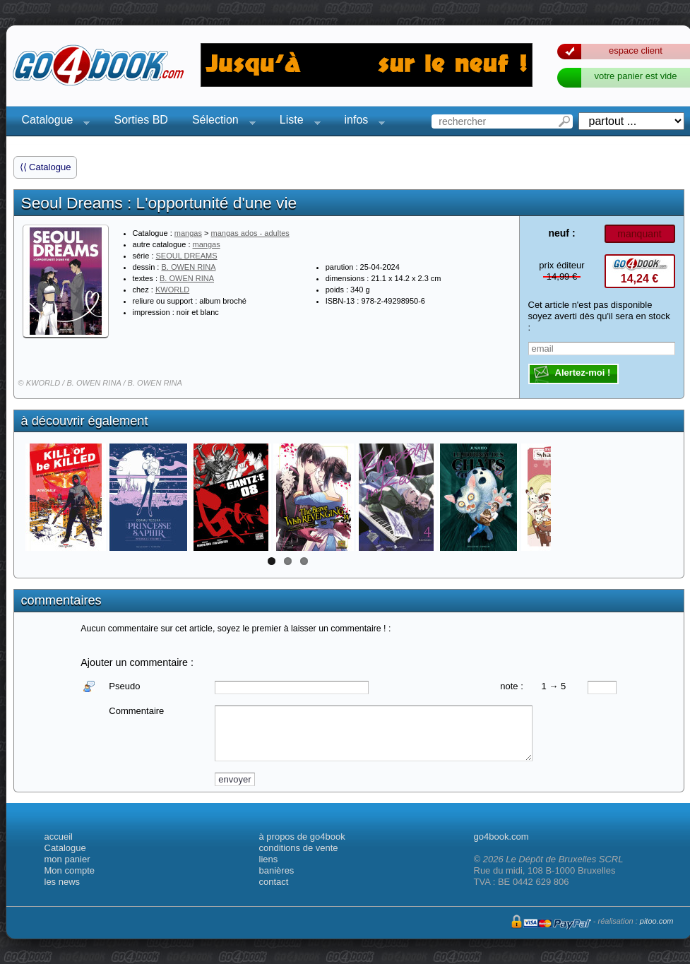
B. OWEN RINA (188, 267)
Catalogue (51, 122)
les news (62, 881)
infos (361, 122)
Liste (296, 122)
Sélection (220, 122)
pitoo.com (657, 921)
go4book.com (501, 836)
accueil (58, 836)
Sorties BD (140, 120)
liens (268, 859)
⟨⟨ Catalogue (45, 167)
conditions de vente (298, 848)
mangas (188, 233)
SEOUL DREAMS (187, 255)
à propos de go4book (302, 836)
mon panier (67, 859)
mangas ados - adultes (250, 233)
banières (277, 870)
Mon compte (69, 870)
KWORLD (172, 289)
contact (274, 881)
